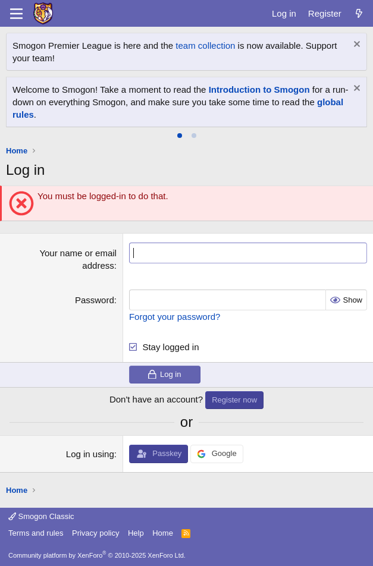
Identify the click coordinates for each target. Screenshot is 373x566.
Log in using (90, 454)
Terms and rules (35, 533)
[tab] (180, 135)
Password (94, 300)
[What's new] (359, 13)
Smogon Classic (41, 516)
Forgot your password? (174, 317)
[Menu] (16, 14)
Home (162, 533)
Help (136, 533)
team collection (205, 45)
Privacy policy (95, 533)
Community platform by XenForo (97, 555)
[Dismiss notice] (355, 45)
